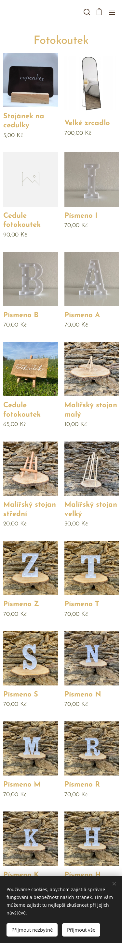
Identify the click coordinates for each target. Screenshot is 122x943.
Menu (112, 12)
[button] (86, 12)
